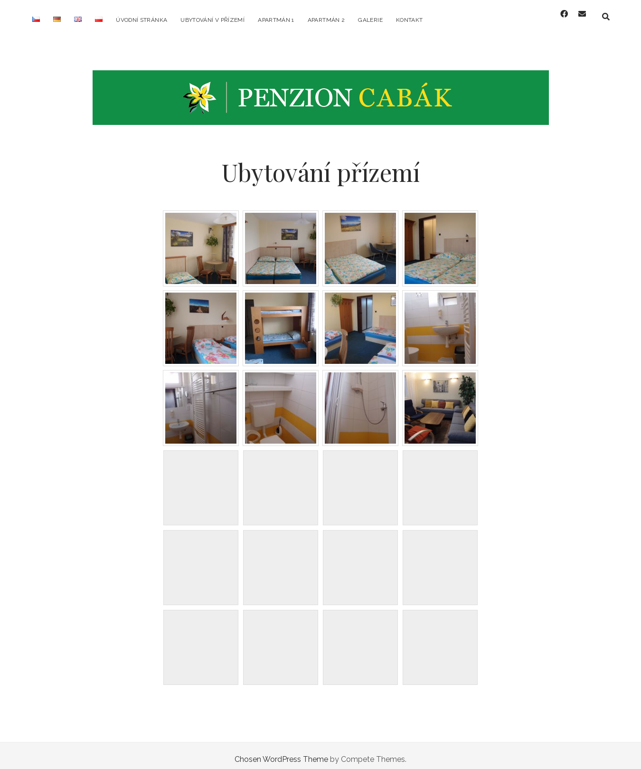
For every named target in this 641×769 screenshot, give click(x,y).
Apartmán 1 (276, 20)
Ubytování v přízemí (212, 20)
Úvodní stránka (141, 20)
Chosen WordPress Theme (281, 751)
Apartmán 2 (326, 20)
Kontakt (409, 20)
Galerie (370, 20)
